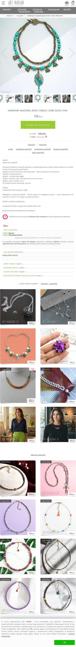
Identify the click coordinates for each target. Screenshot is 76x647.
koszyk (67, 5)
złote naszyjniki (38, 153)
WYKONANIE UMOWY (15, 268)
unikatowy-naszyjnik (24, 149)
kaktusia (42, 133)
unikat (10, 149)
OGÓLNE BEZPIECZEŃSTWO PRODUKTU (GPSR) (23, 276)
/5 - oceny (37, 137)
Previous (4, 53)
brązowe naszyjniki (60, 149)
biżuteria (31, 145)
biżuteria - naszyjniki (49, 284)
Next (72, 53)
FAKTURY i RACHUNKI (15, 272)
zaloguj (73, 5)
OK (64, 642)
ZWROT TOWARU (13, 264)
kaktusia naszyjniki (38, 455)
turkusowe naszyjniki (42, 149)
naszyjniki (43, 145)
